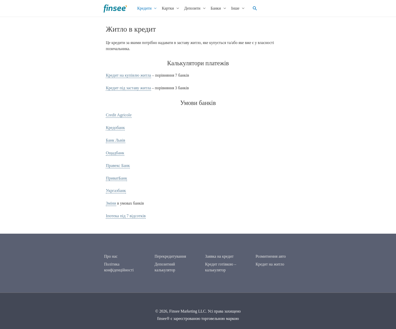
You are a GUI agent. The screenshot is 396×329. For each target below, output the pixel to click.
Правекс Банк (117, 164)
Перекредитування (170, 253)
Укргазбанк (115, 188)
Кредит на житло (270, 260)
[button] (253, 8)
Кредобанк (115, 127)
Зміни (111, 201)
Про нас (110, 253)
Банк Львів (115, 139)
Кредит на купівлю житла (127, 75)
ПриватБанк (116, 176)
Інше (234, 8)
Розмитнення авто (271, 253)
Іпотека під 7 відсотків (125, 213)
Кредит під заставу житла (127, 87)
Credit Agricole (118, 114)
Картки (166, 8)
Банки (214, 8)
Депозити (191, 8)
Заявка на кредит (219, 253)
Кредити (143, 8)
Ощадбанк (114, 151)
